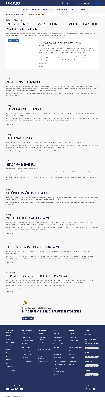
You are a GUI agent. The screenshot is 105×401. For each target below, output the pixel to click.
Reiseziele (24, 10)
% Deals (74, 10)
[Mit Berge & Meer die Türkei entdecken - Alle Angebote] (28, 318)
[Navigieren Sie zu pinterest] (97, 389)
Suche (83, 10)
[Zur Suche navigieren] (62, 3)
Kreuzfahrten (48, 10)
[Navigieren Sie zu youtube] (93, 389)
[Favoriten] (67, 3)
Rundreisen (36, 10)
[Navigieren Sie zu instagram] (86, 389)
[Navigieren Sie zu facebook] (90, 389)
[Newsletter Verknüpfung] (72, 3)
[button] (96, 3)
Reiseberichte (19, 14)
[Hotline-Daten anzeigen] (90, 3)
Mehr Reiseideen (62, 10)
